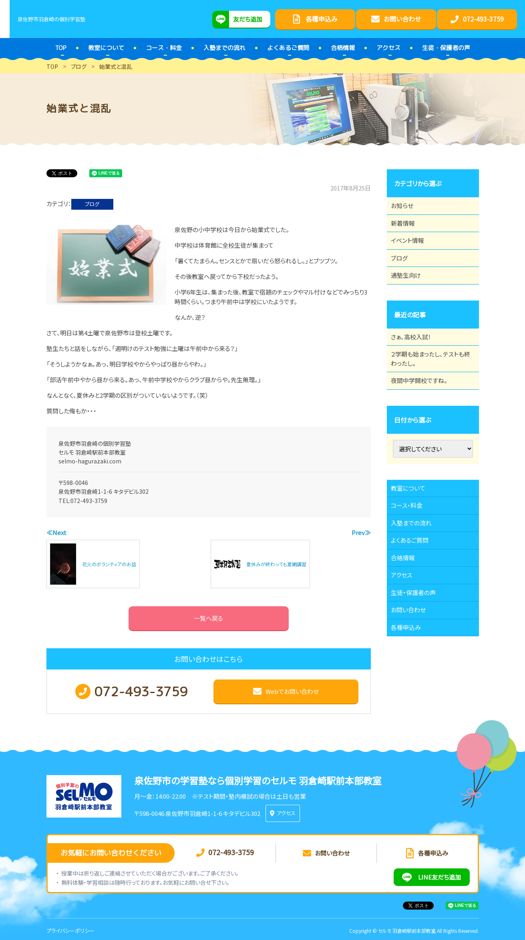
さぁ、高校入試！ (415, 362)
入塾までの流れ (416, 572)
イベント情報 (411, 252)
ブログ (92, 204)
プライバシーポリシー (70, 927)
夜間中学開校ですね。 (424, 416)
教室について (412, 528)
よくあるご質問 (414, 594)
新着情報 (407, 230)
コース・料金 (411, 550)
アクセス (405, 638)
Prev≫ (361, 532)
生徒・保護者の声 (418, 660)
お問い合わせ (412, 682)
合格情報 (407, 616)
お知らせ (406, 208)
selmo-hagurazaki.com (89, 461)
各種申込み (410, 704)
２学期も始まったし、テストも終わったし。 (430, 389)
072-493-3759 (88, 501)
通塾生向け (410, 296)
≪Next (56, 532)
